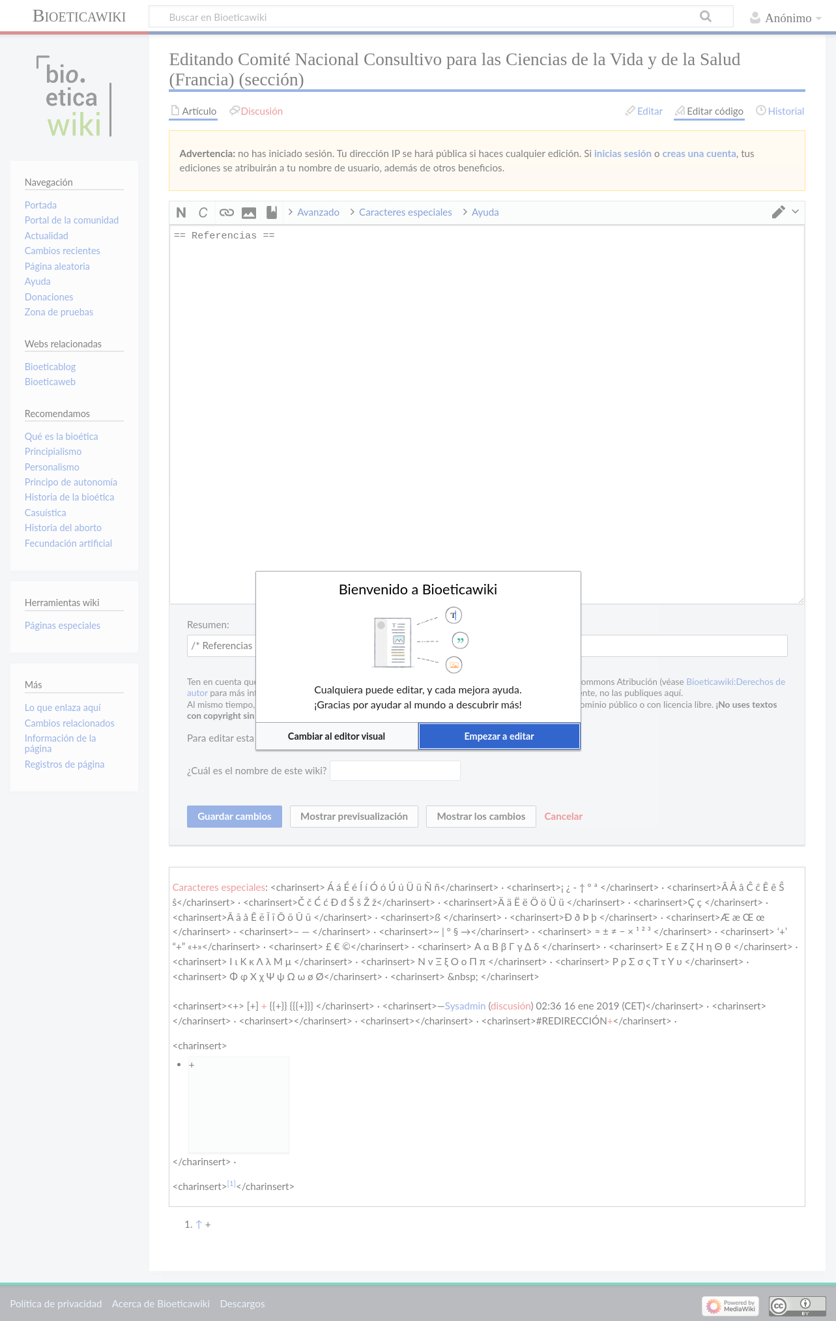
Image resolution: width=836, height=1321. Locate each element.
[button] (337, 736)
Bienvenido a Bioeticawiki (418, 589)
